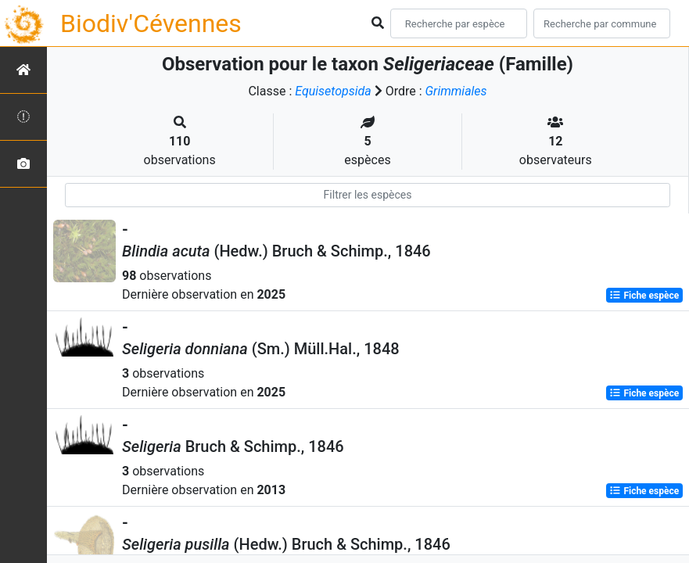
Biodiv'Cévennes (151, 23)
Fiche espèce (644, 295)
